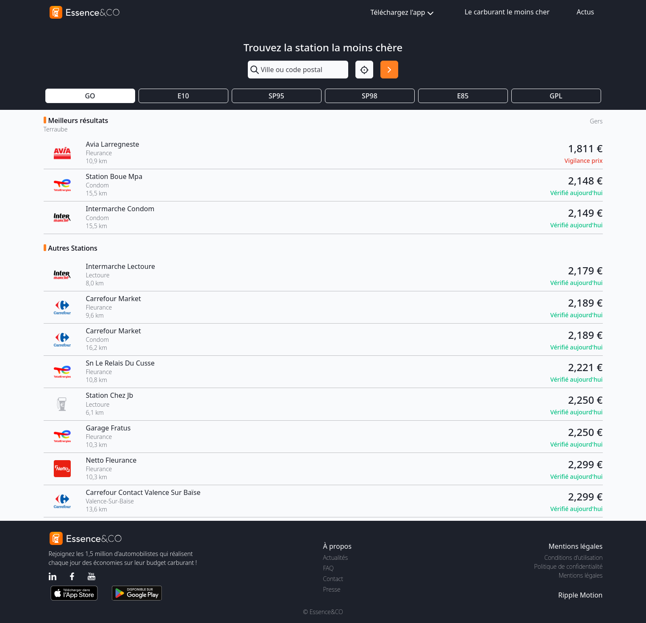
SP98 (369, 96)
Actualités (335, 557)
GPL (556, 96)
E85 (463, 96)
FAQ (328, 568)
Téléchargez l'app (403, 13)
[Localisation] (364, 69)
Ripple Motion (580, 595)
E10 (183, 96)
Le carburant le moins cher (507, 12)
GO (90, 96)
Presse (332, 589)
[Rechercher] (389, 69)
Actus (585, 12)
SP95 (276, 96)
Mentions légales (580, 575)
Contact (333, 579)
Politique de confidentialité (568, 566)
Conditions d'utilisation (573, 557)
